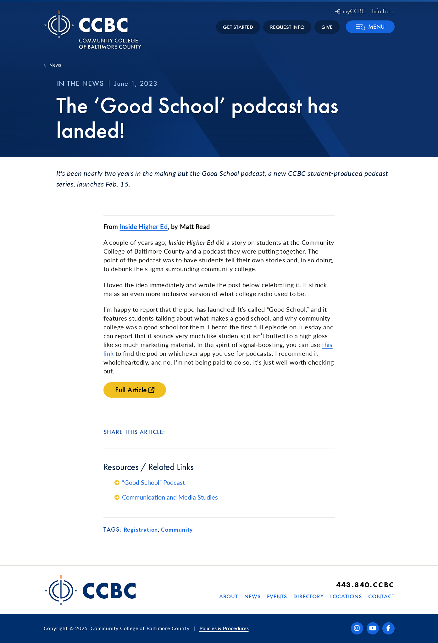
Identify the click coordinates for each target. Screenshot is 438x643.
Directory (308, 596)
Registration (141, 529)
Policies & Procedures (224, 628)
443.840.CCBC (365, 585)
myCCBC (350, 11)
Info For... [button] (383, 11)
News (55, 65)
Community (177, 529)
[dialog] (419, 624)
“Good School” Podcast (153, 482)
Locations (346, 596)
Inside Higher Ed (144, 226)
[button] (370, 26)
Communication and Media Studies (170, 497)
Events (277, 596)
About (228, 596)
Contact (381, 596)
